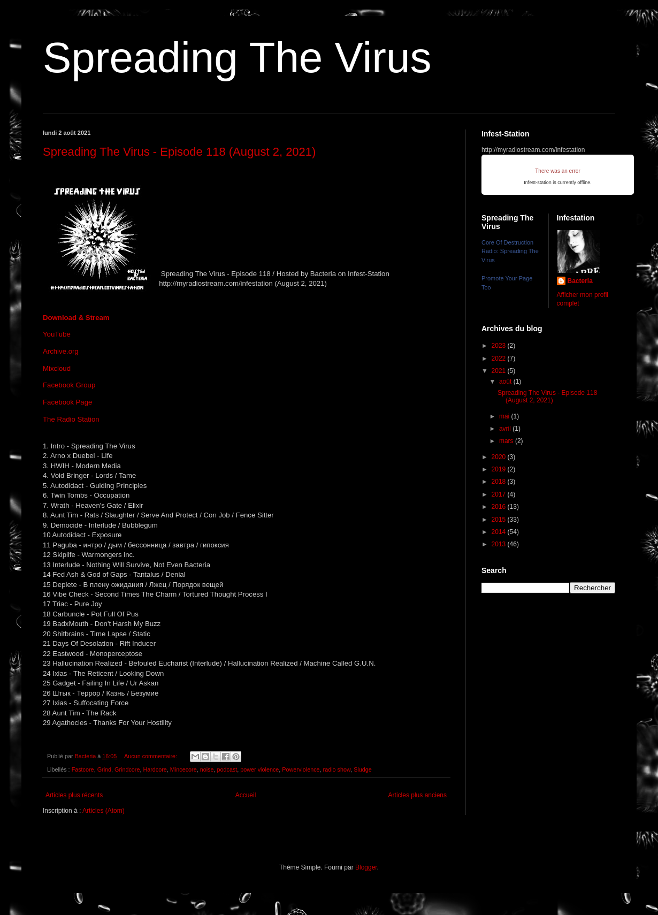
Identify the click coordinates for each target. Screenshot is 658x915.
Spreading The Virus (237, 57)
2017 (500, 494)
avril (505, 428)
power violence (259, 769)
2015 (500, 519)
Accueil (245, 795)
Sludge (363, 769)
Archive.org (61, 351)
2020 (500, 457)
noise (207, 769)
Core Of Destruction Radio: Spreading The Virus (510, 251)
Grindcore (127, 769)
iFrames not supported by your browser (557, 175)
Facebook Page (67, 402)
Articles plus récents (74, 795)
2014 (500, 532)
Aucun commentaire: (151, 756)
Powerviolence (300, 769)
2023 (500, 345)
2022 (500, 358)
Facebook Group (69, 385)
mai (505, 416)
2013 (500, 544)
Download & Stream (76, 318)
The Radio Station (71, 419)
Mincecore (183, 769)
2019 (500, 469)
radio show (337, 769)
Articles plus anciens (417, 795)
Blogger (366, 867)
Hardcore (154, 769)
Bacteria (580, 281)
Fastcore (83, 769)
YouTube (57, 334)
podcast (227, 769)
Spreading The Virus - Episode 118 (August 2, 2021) (179, 151)
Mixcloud (57, 368)
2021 (500, 371)
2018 (500, 481)
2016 (500, 506)
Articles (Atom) (103, 810)
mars (507, 441)
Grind (104, 769)
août (506, 381)
